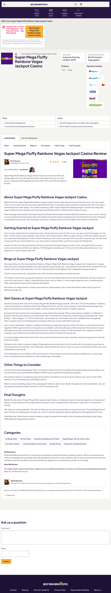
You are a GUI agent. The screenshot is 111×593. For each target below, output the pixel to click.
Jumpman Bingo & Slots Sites (35, 444)
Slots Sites (50, 13)
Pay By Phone (55, 444)
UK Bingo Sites (11, 439)
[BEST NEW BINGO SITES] (39, 4)
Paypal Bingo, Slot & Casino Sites (76, 439)
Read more (11, 495)
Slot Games (45, 145)
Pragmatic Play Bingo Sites (75, 444)
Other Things (60, 145)
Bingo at (33, 145)
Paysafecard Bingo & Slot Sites (46, 439)
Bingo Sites (36, 13)
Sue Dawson (24, 169)
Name (3, 551)
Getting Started (19, 145)
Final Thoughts (75, 145)
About (6, 145)
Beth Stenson (15, 161)
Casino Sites (65, 13)
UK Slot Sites (25, 439)
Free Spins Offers (78, 13)
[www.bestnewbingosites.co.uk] (16, 54)
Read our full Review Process (16, 471)
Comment (6, 528)
